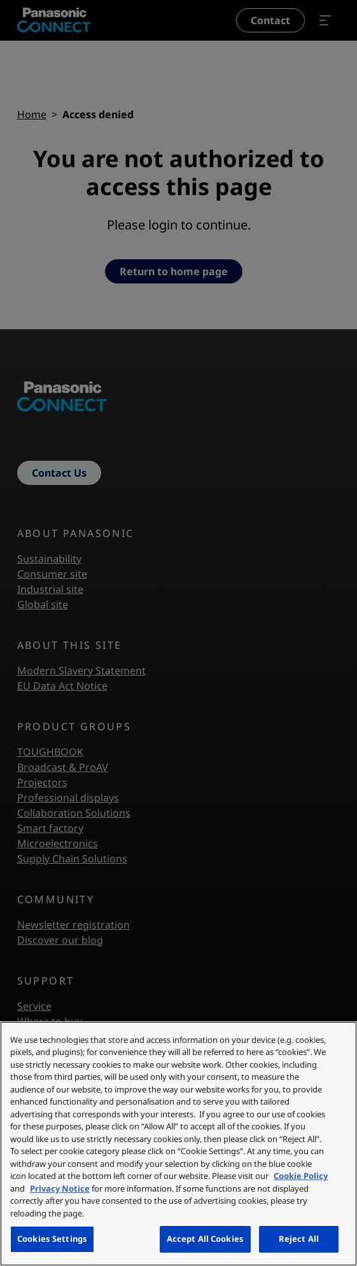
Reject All (299, 1238)
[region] (178, 1143)
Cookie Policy (301, 1175)
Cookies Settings (52, 1238)
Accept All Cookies (205, 1238)
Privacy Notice (60, 1188)
